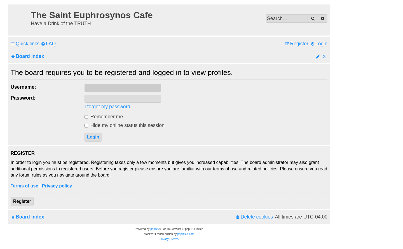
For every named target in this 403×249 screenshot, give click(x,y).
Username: (23, 87)
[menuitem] (48, 43)
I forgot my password (107, 106)
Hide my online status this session (125, 125)
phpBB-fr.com (186, 234)
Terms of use (24, 186)
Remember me (104, 116)
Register (22, 201)
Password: (23, 98)
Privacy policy (57, 186)
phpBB (154, 229)
